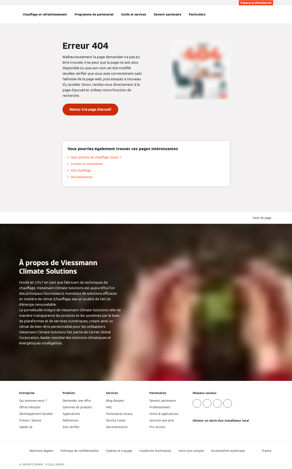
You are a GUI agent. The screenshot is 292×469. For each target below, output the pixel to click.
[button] (263, 218)
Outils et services (133, 14)
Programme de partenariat (94, 14)
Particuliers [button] (197, 14)
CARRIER (59, 464)
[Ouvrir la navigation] (5, 14)
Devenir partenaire (167, 14)
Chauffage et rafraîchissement (45, 14)
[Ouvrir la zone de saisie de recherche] (271, 14)
